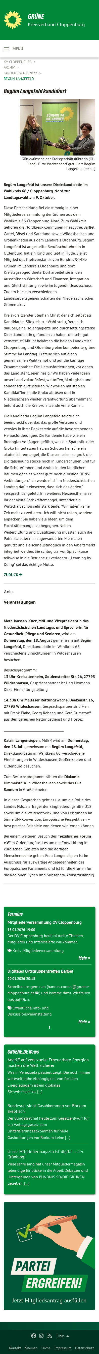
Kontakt (15, 1348)
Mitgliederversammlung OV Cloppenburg (45, 922)
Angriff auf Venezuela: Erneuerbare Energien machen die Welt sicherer (48, 1062)
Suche (46, 1348)
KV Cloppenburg (18, 61)
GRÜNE (36, 16)
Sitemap (31, 1348)
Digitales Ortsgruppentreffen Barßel (40, 971)
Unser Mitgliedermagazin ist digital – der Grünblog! (45, 1154)
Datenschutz (84, 1348)
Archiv (10, 67)
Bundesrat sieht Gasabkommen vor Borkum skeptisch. (47, 1108)
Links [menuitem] (61, 1336)
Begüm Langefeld (19, 78)
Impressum (63, 1348)
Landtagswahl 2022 (21, 73)
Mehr (83, 958)
